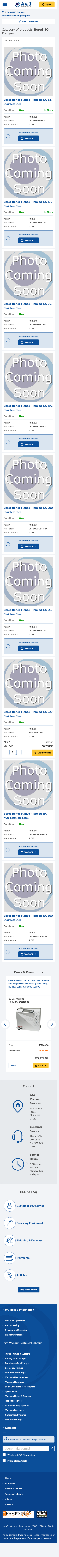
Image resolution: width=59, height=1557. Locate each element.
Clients (8, 1499)
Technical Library (14, 1494)
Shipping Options (14, 1334)
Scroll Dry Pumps (14, 1368)
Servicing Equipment (30, 1223)
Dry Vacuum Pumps (15, 1372)
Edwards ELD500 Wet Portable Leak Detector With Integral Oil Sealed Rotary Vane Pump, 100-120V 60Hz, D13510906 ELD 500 (28, 983)
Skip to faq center (28, 1289)
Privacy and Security (16, 1330)
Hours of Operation (15, 1320)
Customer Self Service (30, 1206)
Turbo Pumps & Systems (17, 1353)
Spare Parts (11, 1391)
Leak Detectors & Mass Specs (20, 1386)
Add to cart (44, 752)
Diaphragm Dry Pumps (16, 1363)
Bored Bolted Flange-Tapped (16, 15)
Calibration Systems (15, 1415)
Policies (22, 1275)
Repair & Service (13, 1488)
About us (10, 1483)
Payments (23, 1258)
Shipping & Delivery (29, 1240)
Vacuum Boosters (14, 1410)
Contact (9, 1504)
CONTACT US (30, 138)
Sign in (48, 4)
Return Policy (12, 1325)
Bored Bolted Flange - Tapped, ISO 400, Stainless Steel (25, 816)
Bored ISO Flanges (16, 12)
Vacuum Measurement (17, 1377)
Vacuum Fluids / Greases (18, 1396)
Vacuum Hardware (14, 1382)
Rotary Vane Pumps (15, 1358)
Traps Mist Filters (13, 1400)
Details (13, 1065)
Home (3, 12)
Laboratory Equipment (17, 1405)
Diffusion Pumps (13, 1419)
